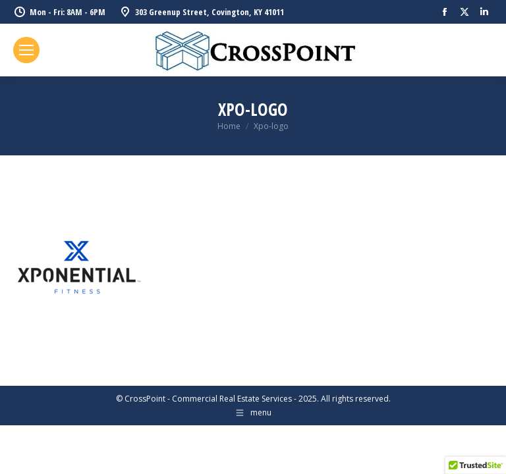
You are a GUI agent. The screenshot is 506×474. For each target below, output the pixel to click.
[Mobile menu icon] (26, 50)
